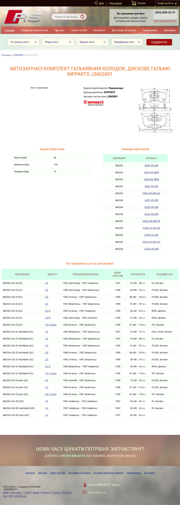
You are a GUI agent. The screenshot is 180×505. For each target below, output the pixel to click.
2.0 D (47, 310)
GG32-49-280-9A (151, 221)
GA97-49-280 (151, 200)
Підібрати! (159, 42)
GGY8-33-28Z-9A (151, 228)
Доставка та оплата (124, 30)
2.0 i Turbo (51, 324)
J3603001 (19, 55)
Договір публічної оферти (108, 472)
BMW (6, 492)
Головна (10, 30)
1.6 (46, 283)
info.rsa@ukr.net (97, 492)
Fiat (5, 496)
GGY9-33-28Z (151, 234)
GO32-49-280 (151, 248)
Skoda (36, 492)
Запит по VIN (79, 30)
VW (11, 496)
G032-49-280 (151, 186)
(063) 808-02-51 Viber (104, 485)
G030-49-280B (151, 179)
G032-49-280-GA (151, 193)
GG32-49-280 (151, 214)
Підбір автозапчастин (34, 30)
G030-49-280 (151, 165)
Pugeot (56, 492)
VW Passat (20, 496)
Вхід (101, 3)
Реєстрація (116, 3)
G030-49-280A (151, 172)
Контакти (169, 30)
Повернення (150, 30)
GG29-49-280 (151, 207)
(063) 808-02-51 (165, 12)
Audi (28, 492)
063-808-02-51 (75, 456)
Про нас (59, 30)
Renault (46, 492)
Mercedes (16, 492)
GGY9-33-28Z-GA (151, 241)
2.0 (46, 289)
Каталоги (99, 30)
